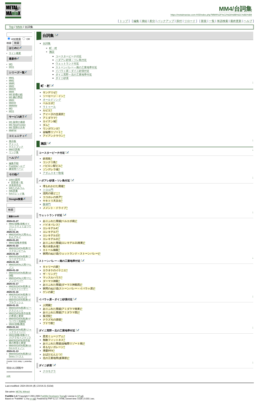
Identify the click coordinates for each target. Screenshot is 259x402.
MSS (11, 67)
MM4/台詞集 (235, 8)
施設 (51, 51)
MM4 (19, 27)
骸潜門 (47, 204)
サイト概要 (15, 53)
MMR (12, 83)
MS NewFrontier (17, 124)
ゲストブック (16, 146)
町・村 (53, 48)
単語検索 (222, 21)
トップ (124, 21)
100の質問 (14, 179)
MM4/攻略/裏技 (17, 324)
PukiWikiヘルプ (17, 166)
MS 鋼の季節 (16, 97)
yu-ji (33, 399)
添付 (179, 21)
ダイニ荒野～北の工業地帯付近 (74, 74)
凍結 (144, 21)
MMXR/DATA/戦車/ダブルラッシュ (20, 300)
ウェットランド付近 (67, 63)
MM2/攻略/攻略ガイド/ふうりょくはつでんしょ (20, 226)
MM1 (11, 77)
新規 (204, 21)
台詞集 (47, 43)
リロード (189, 21)
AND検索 (16, 39)
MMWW (13, 105)
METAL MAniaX (23, 392)
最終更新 (235, 21)
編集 (136, 21)
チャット (14, 144)
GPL (80, 396)
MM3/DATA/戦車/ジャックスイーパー (20, 330)
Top (11, 27)
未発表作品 (15, 185)
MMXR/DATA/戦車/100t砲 (20, 274)
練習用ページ (16, 169)
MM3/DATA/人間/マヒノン (20, 265)
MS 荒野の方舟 (17, 127)
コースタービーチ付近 (68, 56)
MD (11, 64)
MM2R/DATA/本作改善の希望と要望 (19, 341)
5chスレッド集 (17, 193)
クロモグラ (49, 371)
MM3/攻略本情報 (18, 242)
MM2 (11, 80)
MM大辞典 (14, 149)
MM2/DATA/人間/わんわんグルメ (20, 235)
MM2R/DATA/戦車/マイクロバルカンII (20, 295)
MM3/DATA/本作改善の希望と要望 (20, 314)
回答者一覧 (17, 182)
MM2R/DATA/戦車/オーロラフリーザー (20, 287)
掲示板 (12, 141)
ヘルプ (248, 21)
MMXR (12, 102)
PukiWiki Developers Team (53, 396)
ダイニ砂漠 (62, 78)
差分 (152, 21)
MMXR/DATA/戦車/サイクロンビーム (20, 249)
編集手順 (14, 163)
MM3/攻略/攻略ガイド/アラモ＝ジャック (20, 336)
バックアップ (165, 21)
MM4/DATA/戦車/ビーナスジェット (20, 309)
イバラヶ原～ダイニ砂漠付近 (72, 70)
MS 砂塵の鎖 (16, 94)
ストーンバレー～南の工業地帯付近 (76, 67)
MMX (11, 100)
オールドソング (52, 99)
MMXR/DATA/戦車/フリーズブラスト (20, 257)
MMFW (13, 130)
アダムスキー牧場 (53, 172)
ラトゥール (49, 106)
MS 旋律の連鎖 (17, 122)
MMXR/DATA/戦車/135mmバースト (20, 355)
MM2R (12, 89)
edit (8, 376)
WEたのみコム (17, 188)
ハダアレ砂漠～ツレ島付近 (71, 59)
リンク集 (14, 152)
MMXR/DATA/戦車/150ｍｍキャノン (20, 346)
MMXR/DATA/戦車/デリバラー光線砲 (20, 319)
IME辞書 (13, 190)
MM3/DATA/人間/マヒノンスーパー (20, 279)
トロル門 (48, 189)
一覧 (212, 21)
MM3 (11, 86)
